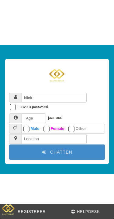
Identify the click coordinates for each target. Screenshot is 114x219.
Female (57, 128)
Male (35, 128)
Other (80, 128)
